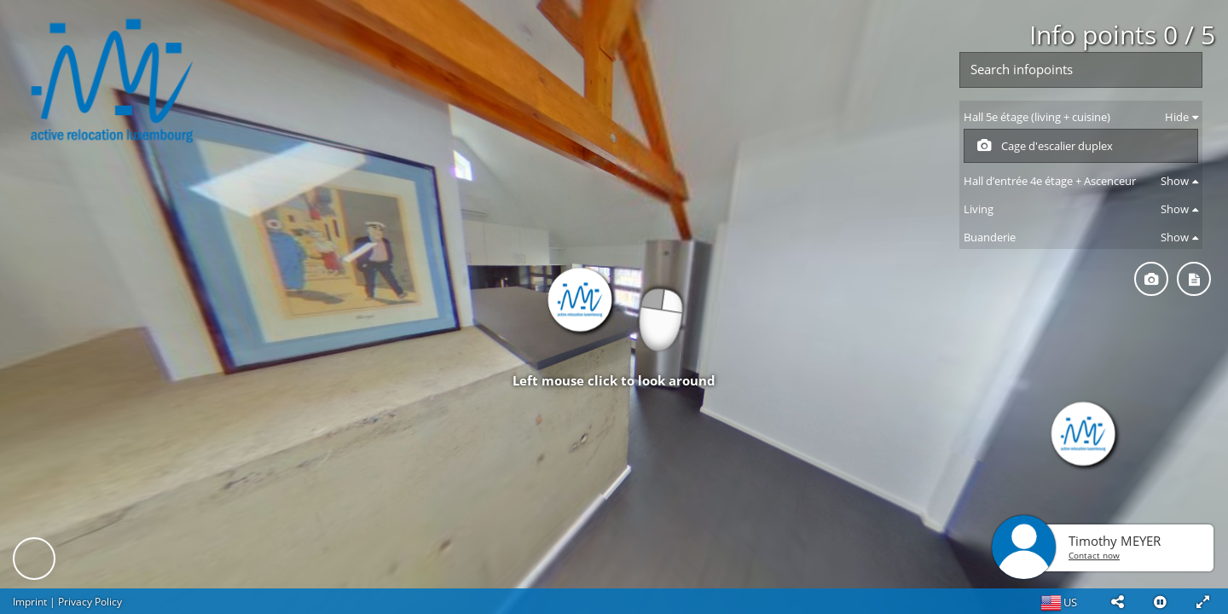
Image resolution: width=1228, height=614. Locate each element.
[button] (1117, 601)
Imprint (30, 601)
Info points (1122, 34)
